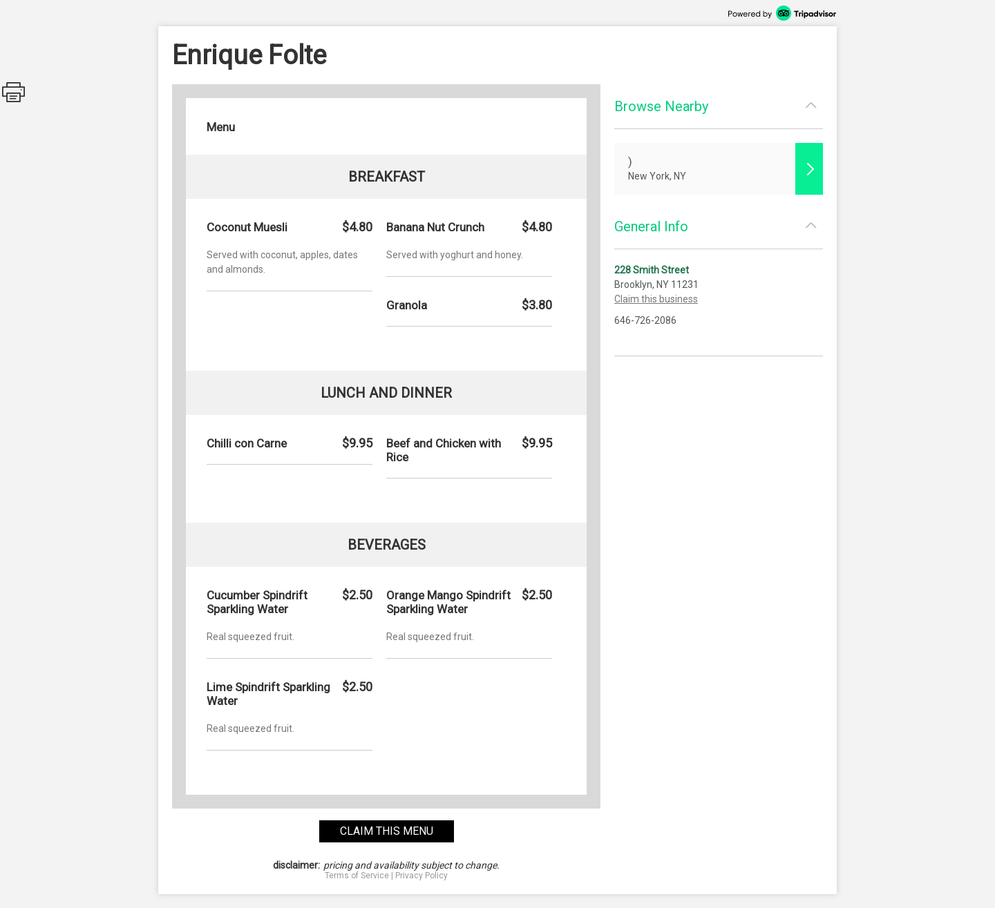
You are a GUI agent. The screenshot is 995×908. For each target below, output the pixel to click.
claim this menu (386, 831)
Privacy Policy (421, 875)
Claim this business (656, 299)
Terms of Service (357, 875)
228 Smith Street (651, 270)
